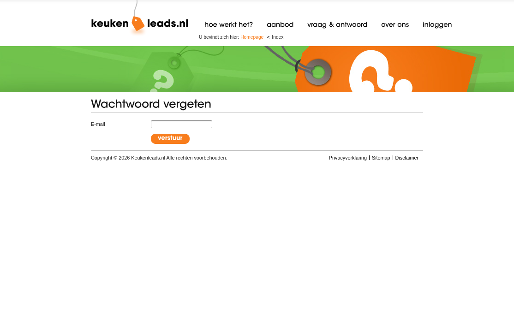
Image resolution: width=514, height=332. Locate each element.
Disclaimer (406, 157)
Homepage (251, 37)
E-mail (98, 124)
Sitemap (381, 157)
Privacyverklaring (348, 157)
